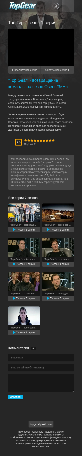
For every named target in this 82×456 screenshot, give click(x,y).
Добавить (15, 397)
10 (53, 140)
